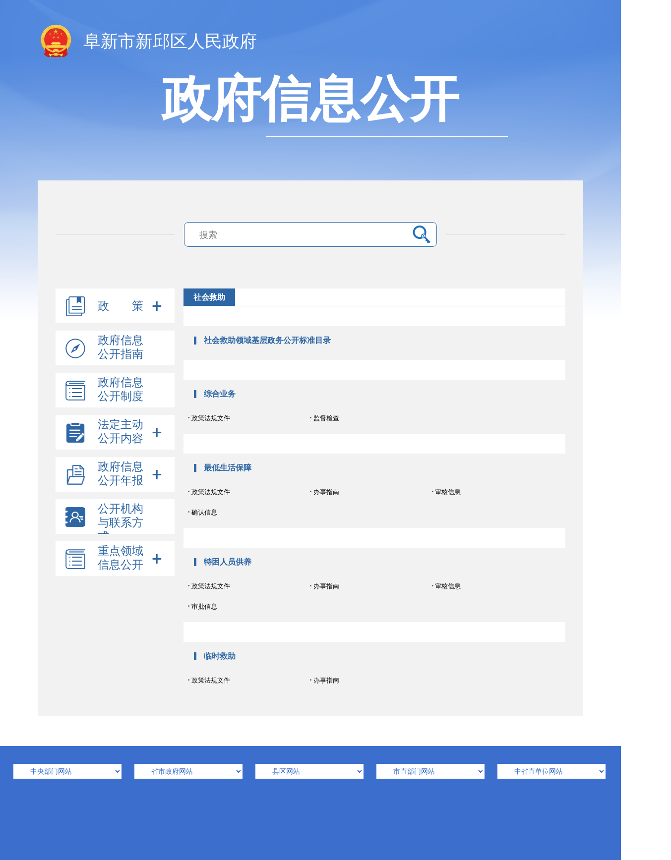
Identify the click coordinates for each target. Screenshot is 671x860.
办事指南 (324, 491)
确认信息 (202, 512)
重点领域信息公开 (120, 558)
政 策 (120, 306)
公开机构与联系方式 (120, 523)
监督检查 (324, 417)
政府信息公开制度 (120, 389)
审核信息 (446, 491)
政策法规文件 (209, 417)
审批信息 (202, 606)
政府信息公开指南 (120, 347)
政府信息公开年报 (120, 473)
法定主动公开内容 (120, 431)
